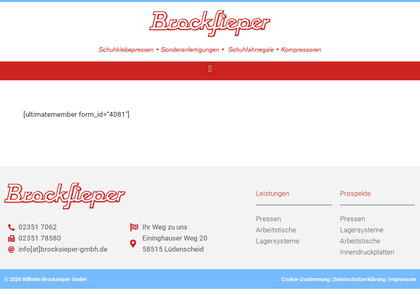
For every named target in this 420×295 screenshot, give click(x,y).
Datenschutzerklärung (359, 279)
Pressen (268, 219)
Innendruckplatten (367, 252)
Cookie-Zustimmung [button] (305, 279)
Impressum (402, 279)
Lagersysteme (277, 241)
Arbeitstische (276, 230)
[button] (210, 68)
